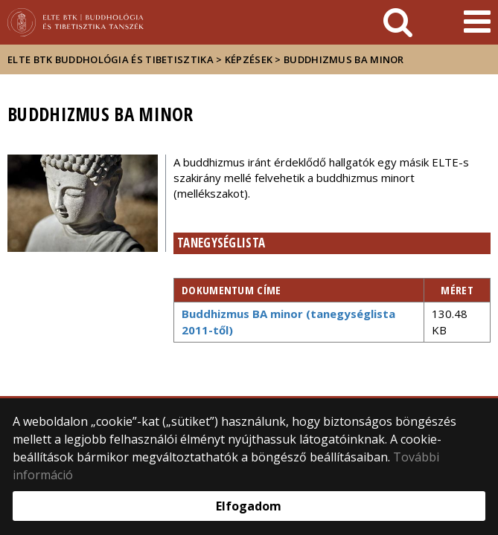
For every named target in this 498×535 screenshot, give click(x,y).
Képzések (248, 59)
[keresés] (397, 22)
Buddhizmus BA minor (344, 59)
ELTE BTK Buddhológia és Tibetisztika (110, 59)
